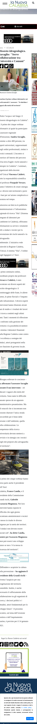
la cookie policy (27, 707)
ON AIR (18, 27)
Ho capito (30, 718)
